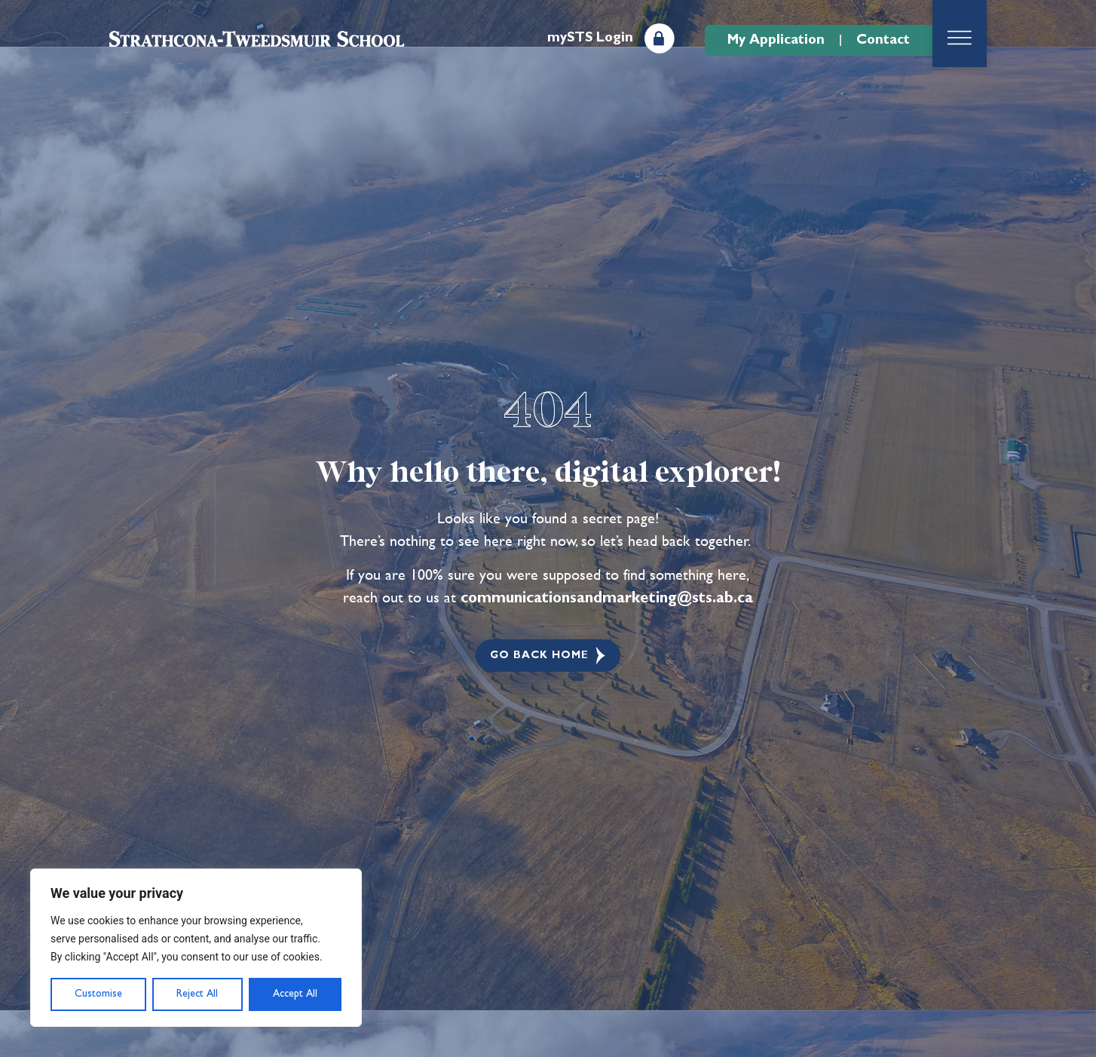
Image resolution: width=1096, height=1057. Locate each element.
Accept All (295, 993)
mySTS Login (590, 37)
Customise (98, 993)
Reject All (197, 993)
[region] (196, 948)
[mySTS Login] (659, 38)
